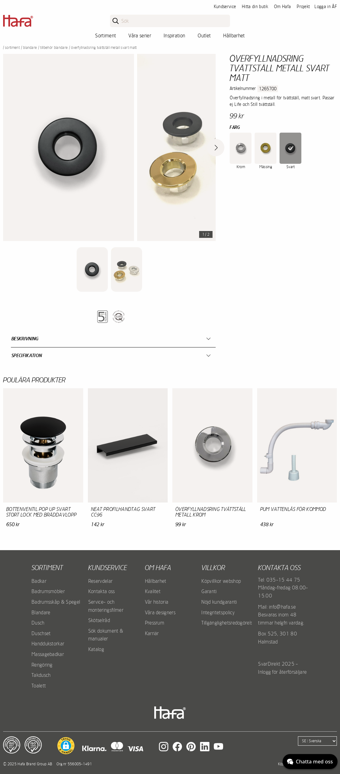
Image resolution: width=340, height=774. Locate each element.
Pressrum (155, 622)
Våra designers (160, 612)
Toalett (38, 685)
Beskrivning (25, 338)
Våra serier (139, 35)
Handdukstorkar (47, 643)
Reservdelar (100, 581)
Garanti (209, 591)
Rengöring (42, 665)
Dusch (38, 622)
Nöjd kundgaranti (219, 602)
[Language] (317, 741)
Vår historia (157, 602)
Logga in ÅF (325, 6)
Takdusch (41, 675)
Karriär (152, 633)
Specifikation (27, 355)
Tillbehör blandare (54, 47)
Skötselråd (99, 620)
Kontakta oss (101, 591)
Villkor (213, 568)
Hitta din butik (255, 6)
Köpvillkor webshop (221, 581)
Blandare (30, 47)
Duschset (41, 633)
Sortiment (105, 35)
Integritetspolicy (217, 612)
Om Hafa (282, 6)
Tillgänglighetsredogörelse (228, 622)
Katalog (96, 649)
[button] (65, 745)
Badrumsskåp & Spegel (55, 602)
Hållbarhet (234, 35)
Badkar (38, 581)
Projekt (303, 6)
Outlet (204, 35)
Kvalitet (153, 591)
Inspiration (174, 35)
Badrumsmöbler (48, 591)
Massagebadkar (47, 654)
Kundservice (225, 6)
